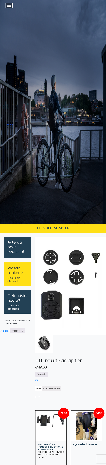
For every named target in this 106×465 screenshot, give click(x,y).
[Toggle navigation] (9, 5)
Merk (38, 388)
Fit (36, 380)
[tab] (38, 388)
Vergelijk (16, 330)
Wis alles (5, 330)
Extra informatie (51, 388)
